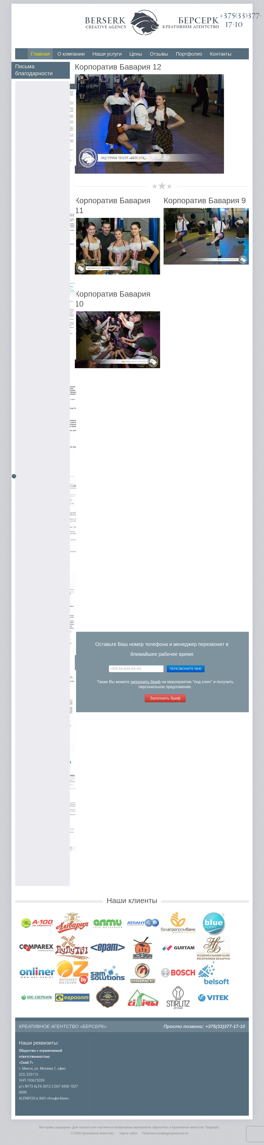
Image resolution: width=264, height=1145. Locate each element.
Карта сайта (128, 1133)
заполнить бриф (146, 682)
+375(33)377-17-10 (225, 1026)
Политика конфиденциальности (165, 1133)
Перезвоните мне (186, 669)
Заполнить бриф (165, 698)
